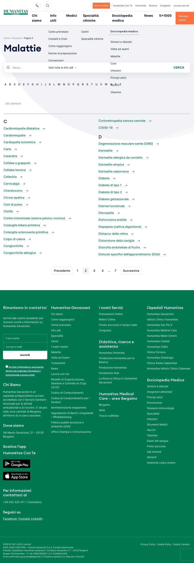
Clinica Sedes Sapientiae (162, 357)
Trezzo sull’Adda (109, 410)
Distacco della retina (113, 228)
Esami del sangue (157, 435)
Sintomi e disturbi (157, 381)
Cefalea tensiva (15, 164)
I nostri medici (59, 341)
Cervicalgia (12, 178)
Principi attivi (155, 391)
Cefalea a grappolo (17, 158)
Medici (72, 15)
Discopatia (106, 208)
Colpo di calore (14, 234)
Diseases (17, 33)
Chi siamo (41, 15)
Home (7, 33)
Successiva (131, 265)
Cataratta (10, 151)
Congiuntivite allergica (20, 248)
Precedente (62, 265)
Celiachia (10, 171)
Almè (102, 404)
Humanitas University (112, 347)
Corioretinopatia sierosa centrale (122, 115)
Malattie (56, 346)
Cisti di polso (13, 199)
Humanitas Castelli (158, 335)
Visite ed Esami (60, 352)
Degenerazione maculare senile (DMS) (126, 138)
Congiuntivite (13, 241)
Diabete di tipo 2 (110, 187)
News (141, 15)
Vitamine (152, 430)
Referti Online (107, 314)
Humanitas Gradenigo (160, 352)
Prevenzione (154, 397)
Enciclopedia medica (120, 15)
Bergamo (104, 399)
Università (140, 5)
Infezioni (152, 413)
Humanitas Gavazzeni (160, 308)
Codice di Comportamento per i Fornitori (70, 394)
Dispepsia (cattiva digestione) (120, 221)
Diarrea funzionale (112, 201)
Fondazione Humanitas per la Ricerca (116, 354)
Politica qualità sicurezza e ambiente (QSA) (67, 419)
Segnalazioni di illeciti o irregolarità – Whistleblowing (72, 409)
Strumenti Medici (157, 419)
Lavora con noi (181, 5)
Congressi (165, 5)
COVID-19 (106, 122)
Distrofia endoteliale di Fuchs (119, 242)
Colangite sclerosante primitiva (26, 227)
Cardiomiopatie (15, 130)
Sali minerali (154, 446)
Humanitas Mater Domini (162, 330)
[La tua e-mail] (25, 341)
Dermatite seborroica (114, 166)
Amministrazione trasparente (68, 402)
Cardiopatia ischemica (19, 137)
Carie (7, 144)
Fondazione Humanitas (113, 362)
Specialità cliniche (92, 15)
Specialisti (153, 408)
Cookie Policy (164, 539)
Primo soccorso (156, 441)
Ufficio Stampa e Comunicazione (71, 426)
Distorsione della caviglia (116, 235)
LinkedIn (37, 513)
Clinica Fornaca (156, 346)
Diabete (104, 173)
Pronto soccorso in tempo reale (118, 319)
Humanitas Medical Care (162, 325)
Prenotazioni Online (111, 308)
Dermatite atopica (111, 159)
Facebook (10, 513)
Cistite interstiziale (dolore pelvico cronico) (34, 213)
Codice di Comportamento (67, 387)
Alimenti (151, 451)
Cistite (8, 206)
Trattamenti (58, 357)
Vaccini (151, 424)
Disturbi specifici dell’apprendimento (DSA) (129, 249)
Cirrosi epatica (14, 192)
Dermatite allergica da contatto (121, 152)
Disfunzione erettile (113, 214)
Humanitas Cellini (157, 341)
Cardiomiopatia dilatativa (21, 123)
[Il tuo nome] (25, 333)
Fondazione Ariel (109, 367)
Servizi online (101, 5)
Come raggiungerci (62, 314)
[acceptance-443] (7, 361)
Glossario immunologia (160, 402)
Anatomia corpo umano (161, 457)
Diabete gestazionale (114, 194)
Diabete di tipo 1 (110, 180)
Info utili (58, 15)
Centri (54, 335)
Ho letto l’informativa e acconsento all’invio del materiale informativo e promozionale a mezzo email (25, 365)
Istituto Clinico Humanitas (162, 314)
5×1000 (155, 15)
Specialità (57, 330)
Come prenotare (61, 319)
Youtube (24, 513)
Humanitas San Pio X (159, 319)
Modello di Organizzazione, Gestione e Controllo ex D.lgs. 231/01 (69, 378)
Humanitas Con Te (122, 5)
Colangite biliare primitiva (22, 220)
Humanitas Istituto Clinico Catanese (168, 363)
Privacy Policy (148, 539)
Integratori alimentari (159, 386)
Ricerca (153, 5)
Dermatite (106, 145)
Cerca (179, 62)
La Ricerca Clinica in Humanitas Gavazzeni (118, 375)
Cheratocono (13, 185)
